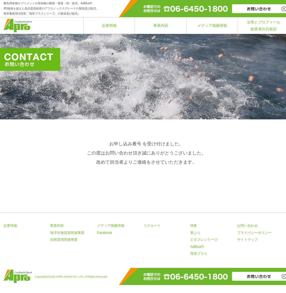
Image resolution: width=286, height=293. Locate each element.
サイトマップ (247, 240)
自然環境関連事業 (64, 240)
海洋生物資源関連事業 (67, 233)
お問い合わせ (247, 226)
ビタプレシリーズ (204, 240)
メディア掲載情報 (212, 25)
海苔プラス (198, 254)
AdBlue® (197, 247)
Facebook (104, 233)
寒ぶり (195, 233)
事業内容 (160, 25)
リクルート (152, 226)
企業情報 (109, 25)
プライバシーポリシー (254, 233)
